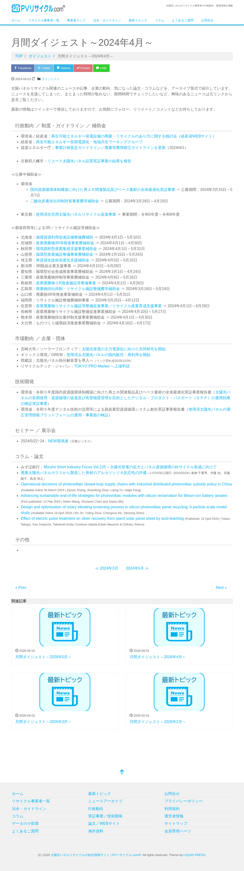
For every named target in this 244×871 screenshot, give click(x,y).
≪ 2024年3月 (106, 568)
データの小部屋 (25, 823)
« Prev (20, 588)
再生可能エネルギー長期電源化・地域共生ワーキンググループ (89, 142)
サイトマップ (175, 823)
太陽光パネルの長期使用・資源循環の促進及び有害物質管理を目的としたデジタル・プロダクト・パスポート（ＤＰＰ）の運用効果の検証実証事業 (125, 398)
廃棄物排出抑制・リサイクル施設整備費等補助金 (78, 289)
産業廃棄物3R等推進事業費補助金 (65, 243)
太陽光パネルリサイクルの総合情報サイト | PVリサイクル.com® (96, 855)
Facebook (23, 68)
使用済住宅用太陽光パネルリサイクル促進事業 (76, 214)
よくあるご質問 (182, 20)
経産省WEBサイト (196, 136)
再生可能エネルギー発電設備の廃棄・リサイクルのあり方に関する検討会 (114, 136)
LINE (103, 68)
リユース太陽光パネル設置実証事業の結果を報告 (89, 161)
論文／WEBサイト (104, 823)
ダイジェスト (50, 79)
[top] (122, 772)
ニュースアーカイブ (105, 801)
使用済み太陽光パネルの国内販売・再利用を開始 (108, 355)
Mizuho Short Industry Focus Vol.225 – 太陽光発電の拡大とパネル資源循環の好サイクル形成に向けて (130, 467)
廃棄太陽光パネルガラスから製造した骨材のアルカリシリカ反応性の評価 (84, 473)
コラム (159, 20)
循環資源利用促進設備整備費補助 (64, 237)
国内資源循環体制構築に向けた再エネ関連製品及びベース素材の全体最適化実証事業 (102, 190)
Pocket (85, 68)
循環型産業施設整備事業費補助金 (64, 254)
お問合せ (207, 20)
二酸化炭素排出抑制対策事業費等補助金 (65, 201)
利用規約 (172, 809)
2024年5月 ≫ (137, 568)
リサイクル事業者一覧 (43, 20)
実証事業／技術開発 (105, 816)
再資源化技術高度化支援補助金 (62, 260)
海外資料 (95, 831)
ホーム (16, 20)
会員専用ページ (177, 831)
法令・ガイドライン (107, 20)
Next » (221, 588)
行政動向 (95, 809)
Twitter (44, 68)
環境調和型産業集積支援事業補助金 (66, 249)
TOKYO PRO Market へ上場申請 (102, 366)
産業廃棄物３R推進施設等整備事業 (66, 283)
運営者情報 (173, 816)
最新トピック (138, 20)
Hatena (65, 68)
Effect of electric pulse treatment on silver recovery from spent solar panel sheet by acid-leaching (102, 518)
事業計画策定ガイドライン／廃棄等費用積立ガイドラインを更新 (110, 148)
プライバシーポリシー (183, 801)
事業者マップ (76, 20)
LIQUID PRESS (194, 855)
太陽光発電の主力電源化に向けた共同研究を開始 (124, 349)
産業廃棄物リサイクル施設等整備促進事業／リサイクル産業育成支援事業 (99, 306)
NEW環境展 (58, 441)
